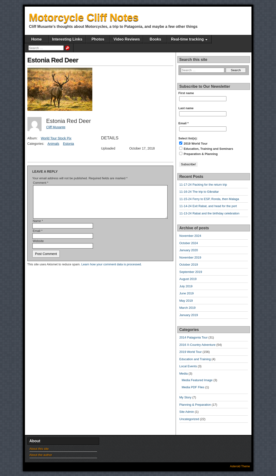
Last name (186, 108)
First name (186, 93)
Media (183, 373)
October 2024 (188, 243)
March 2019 (187, 307)
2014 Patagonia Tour (193, 337)
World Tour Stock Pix (56, 138)
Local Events (188, 366)
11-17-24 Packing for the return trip (203, 184)
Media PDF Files (193, 387)
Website (38, 246)
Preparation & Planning (198, 154)
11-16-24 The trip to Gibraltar (199, 191)
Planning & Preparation (195, 404)
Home (36, 39)
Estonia (68, 144)
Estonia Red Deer (52, 60)
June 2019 (186, 293)
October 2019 (188, 264)
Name (38, 226)
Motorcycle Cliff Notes (84, 17)
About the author (41, 455)
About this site (39, 449)
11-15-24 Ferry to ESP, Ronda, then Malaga (209, 199)
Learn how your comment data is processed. (111, 270)
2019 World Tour (193, 143)
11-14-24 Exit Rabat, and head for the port (208, 206)
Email (37, 236)
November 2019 (190, 257)
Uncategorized (189, 419)
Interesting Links (67, 39)
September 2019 (190, 272)
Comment (40, 182)
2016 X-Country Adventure (197, 345)
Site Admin (186, 411)
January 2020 (188, 250)
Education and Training (195, 359)
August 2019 (188, 279)
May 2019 (186, 300)
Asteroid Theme (240, 466)
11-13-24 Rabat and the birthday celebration (209, 213)
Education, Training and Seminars (206, 148)
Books (155, 39)
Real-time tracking (187, 39)
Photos (97, 39)
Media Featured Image (197, 380)
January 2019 (188, 315)
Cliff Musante (55, 127)
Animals (53, 144)
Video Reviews (127, 39)
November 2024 (190, 236)
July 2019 (186, 286)
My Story (185, 397)
